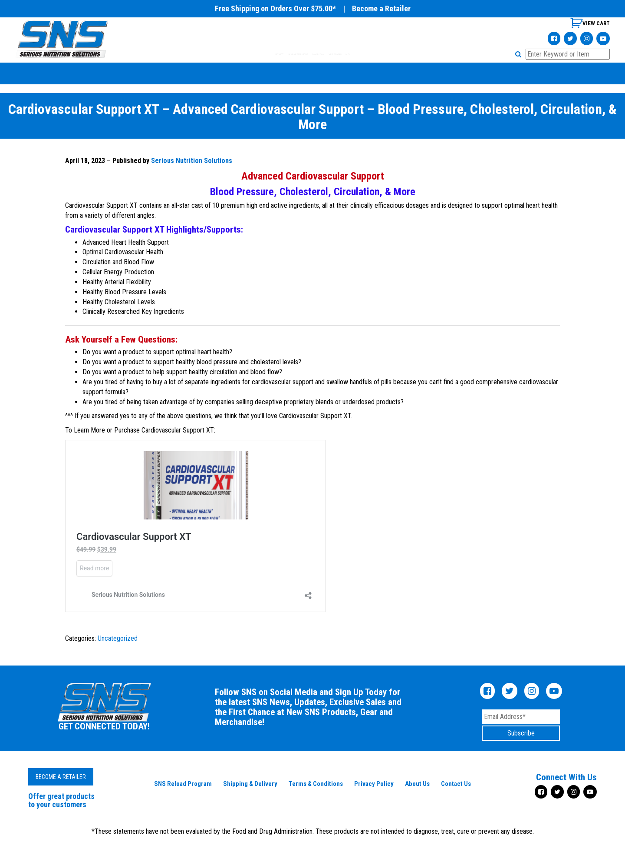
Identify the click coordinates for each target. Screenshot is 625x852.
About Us (417, 784)
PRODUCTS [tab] (207, 54)
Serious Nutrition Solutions (191, 160)
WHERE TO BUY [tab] (385, 54)
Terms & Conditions (316, 784)
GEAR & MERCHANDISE (266, 54)
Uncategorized (118, 638)
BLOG (426, 54)
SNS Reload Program (183, 784)
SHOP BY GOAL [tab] (331, 54)
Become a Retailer (381, 8)
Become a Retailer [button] (61, 776)
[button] (519, 54)
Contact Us (456, 784)
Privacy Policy (374, 784)
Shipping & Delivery (250, 784)
